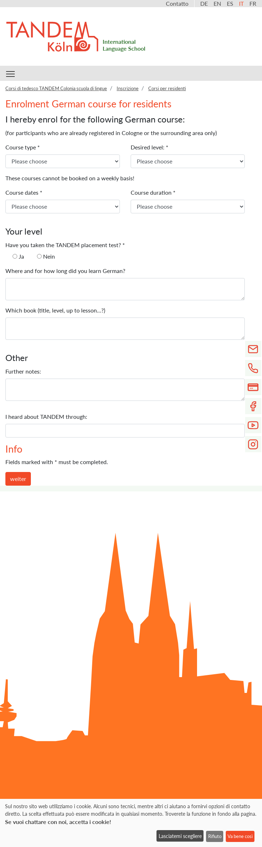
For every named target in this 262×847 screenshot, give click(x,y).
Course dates (23, 192)
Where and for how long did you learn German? (65, 270)
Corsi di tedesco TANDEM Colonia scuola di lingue (56, 88)
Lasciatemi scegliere (180, 836)
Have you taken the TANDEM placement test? (65, 244)
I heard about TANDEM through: (46, 416)
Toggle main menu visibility (10, 72)
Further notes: (23, 371)
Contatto (177, 3)
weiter (18, 478)
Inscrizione (128, 88)
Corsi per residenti (167, 88)
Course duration (153, 192)
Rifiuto (214, 836)
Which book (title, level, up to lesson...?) (55, 310)
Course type (22, 147)
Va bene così (240, 836)
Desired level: (149, 147)
